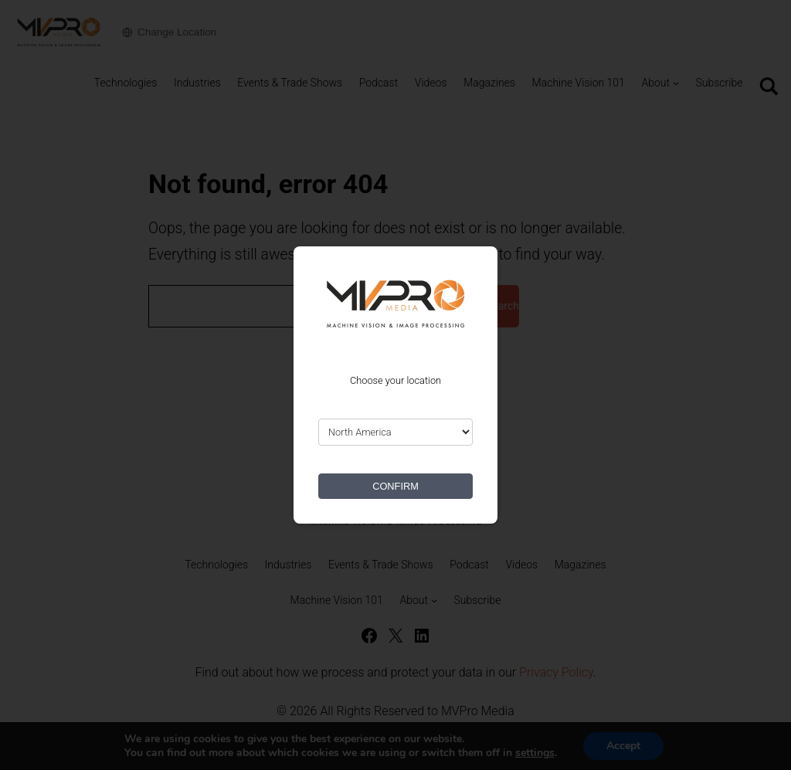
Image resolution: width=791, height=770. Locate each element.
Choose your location (395, 380)
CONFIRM (395, 486)
